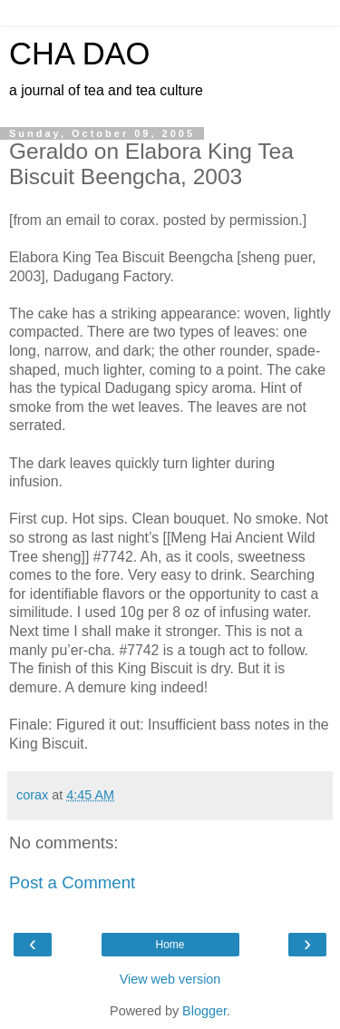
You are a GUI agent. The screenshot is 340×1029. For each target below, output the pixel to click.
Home (169, 944)
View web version (170, 979)
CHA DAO (80, 53)
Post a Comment (72, 882)
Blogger (204, 1011)
